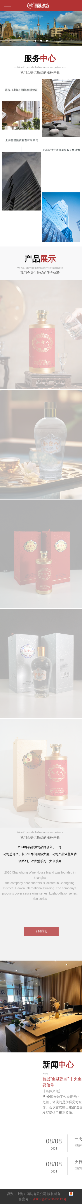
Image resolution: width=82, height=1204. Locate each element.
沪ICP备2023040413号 (49, 1199)
